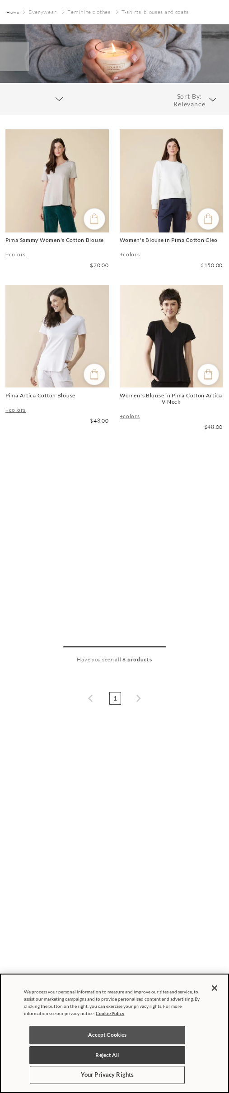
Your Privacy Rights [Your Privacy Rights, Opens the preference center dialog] (107, 1074)
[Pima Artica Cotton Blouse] (57, 360)
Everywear (42, 12)
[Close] (214, 988)
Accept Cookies (107, 1034)
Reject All (107, 1055)
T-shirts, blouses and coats (155, 12)
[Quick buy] (94, 219)
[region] (114, 1033)
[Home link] (13, 12)
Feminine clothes (89, 12)
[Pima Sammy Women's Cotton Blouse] (57, 201)
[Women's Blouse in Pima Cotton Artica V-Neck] (171, 360)
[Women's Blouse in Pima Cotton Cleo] (171, 201)
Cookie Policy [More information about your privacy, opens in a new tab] (110, 1013)
